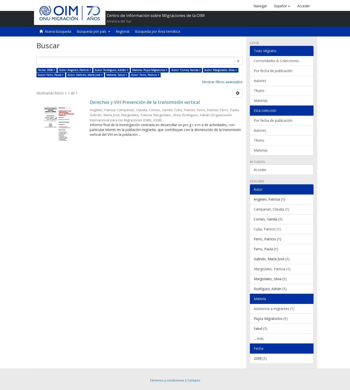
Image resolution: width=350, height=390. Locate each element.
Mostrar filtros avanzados (222, 82)
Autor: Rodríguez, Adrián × (111, 70)
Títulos (259, 90)
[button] (282, 6)
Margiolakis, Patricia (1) (272, 269)
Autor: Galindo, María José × (85, 75)
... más (259, 338)
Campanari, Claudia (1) (271, 209)
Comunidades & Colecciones (276, 60)
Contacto (193, 380)
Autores (260, 80)
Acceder (260, 169)
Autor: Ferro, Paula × (50, 75)
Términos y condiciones (167, 380)
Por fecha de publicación (273, 70)
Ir (238, 60)
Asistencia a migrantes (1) (274, 308)
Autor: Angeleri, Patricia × (75, 70)
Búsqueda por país (93, 31)
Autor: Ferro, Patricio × (145, 75)
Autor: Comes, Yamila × (186, 70)
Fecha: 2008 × (46, 70)
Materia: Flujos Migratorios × (149, 70)
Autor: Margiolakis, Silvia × (220, 70)
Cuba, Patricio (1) (267, 229)
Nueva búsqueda (58, 31)
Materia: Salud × (116, 75)
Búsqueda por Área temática (157, 31)
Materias (261, 100)
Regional (122, 31)
